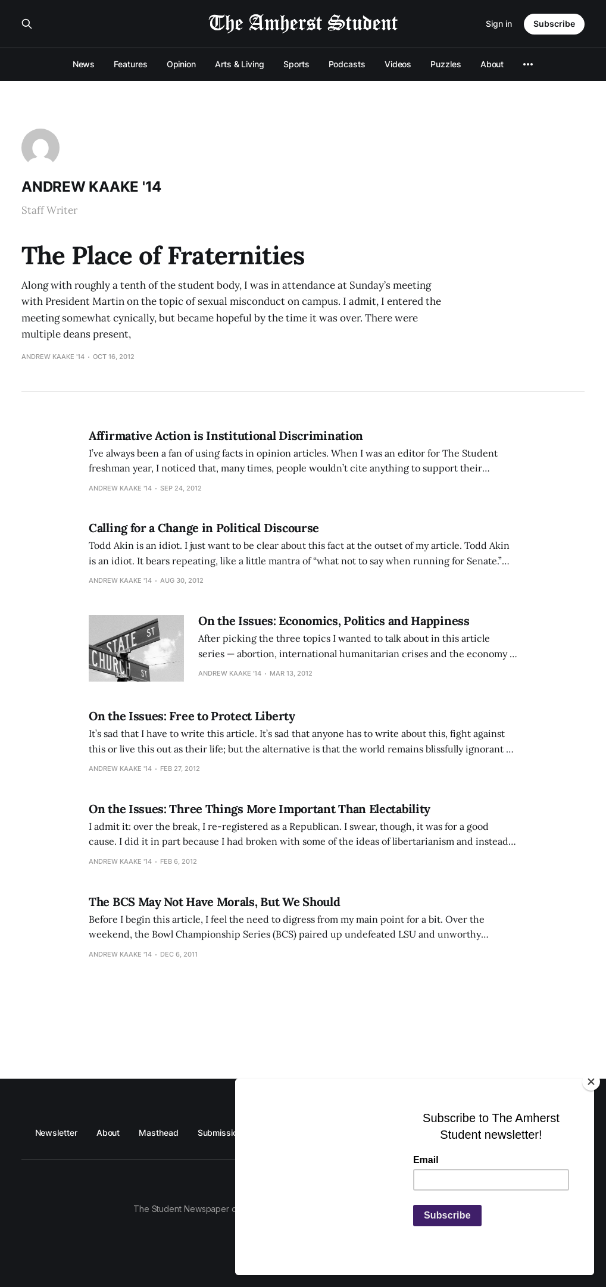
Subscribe (554, 23)
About (492, 64)
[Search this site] (27, 24)
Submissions (222, 1132)
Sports (296, 64)
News (84, 64)
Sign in (499, 23)
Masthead (158, 1132)
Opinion (181, 64)
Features (130, 64)
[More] (528, 64)
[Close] (591, 1082)
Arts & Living (239, 64)
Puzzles (445, 64)
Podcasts (347, 64)
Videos (398, 64)
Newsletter (56, 1132)
